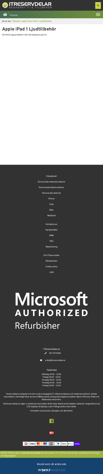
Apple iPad (27, 21)
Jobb (51, 272)
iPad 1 (36, 21)
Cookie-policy (51, 266)
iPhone (51, 199)
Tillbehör (16, 21)
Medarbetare (51, 261)
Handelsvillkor (51, 230)
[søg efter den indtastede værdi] (98, 5)
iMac (51, 210)
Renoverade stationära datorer (51, 182)
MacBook (51, 215)
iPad (51, 204)
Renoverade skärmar (51, 193)
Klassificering (51, 247)
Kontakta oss (51, 224)
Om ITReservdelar (51, 255)
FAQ (51, 241)
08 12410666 (55, 353)
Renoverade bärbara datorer (51, 187)
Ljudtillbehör (46, 21)
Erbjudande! (51, 176)
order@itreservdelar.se (55, 360)
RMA (51, 235)
